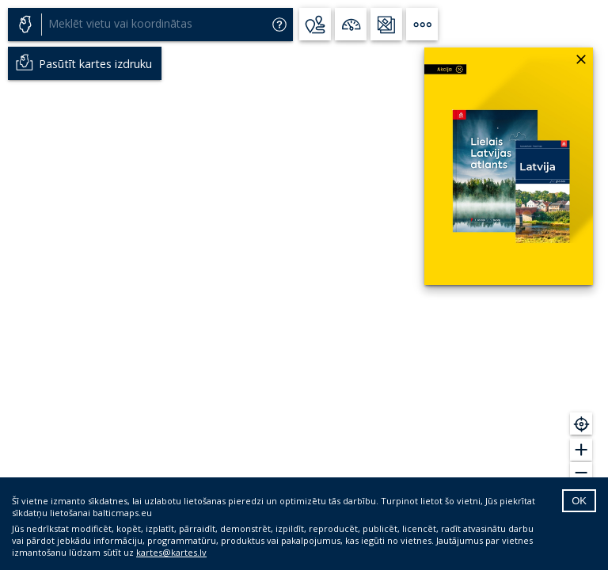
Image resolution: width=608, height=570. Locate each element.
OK (579, 501)
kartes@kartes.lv (171, 552)
